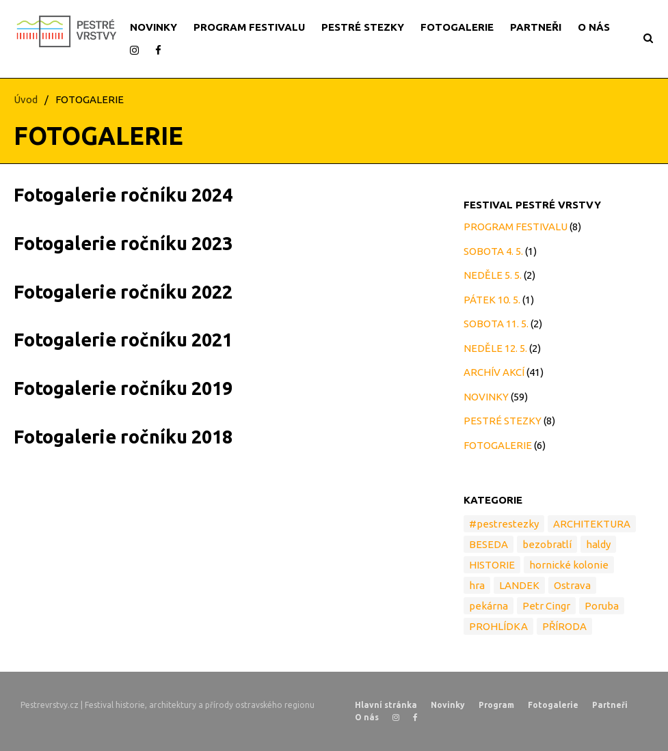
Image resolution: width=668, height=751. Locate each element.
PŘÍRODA (564, 626)
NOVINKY (153, 27)
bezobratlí (547, 544)
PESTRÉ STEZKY (362, 27)
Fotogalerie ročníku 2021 (123, 339)
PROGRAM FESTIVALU (249, 27)
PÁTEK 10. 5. (492, 299)
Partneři (610, 704)
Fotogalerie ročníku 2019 (123, 388)
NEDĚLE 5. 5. (493, 275)
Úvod (26, 99)
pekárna (488, 606)
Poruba (602, 606)
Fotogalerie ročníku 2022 (123, 292)
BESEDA (488, 544)
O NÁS (594, 27)
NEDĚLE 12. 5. (495, 348)
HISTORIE (492, 565)
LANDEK (519, 585)
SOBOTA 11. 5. (496, 323)
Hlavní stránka (386, 704)
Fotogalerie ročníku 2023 (123, 243)
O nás (367, 717)
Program (496, 704)
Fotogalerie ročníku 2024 (123, 195)
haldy (598, 544)
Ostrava (572, 585)
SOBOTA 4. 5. (493, 251)
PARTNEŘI (535, 27)
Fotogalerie (553, 704)
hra (477, 585)
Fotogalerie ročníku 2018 (123, 436)
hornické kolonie (569, 565)
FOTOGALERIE (457, 27)
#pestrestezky (504, 524)
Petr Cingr (546, 606)
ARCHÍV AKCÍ (494, 372)
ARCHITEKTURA (591, 524)
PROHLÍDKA (498, 626)
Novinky (448, 704)
